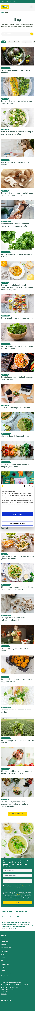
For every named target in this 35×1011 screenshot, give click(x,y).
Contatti (3, 994)
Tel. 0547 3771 (4, 987)
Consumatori (5, 1)
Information (28, 509)
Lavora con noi (5, 941)
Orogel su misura (5, 976)
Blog (2, 960)
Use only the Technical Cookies (17, 523)
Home (2, 12)
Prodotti (3, 954)
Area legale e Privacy (6, 947)
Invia (17, 902)
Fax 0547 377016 (14, 987)
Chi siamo (3, 938)
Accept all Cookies (17, 514)
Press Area (3, 944)
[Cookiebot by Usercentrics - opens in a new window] (24, 486)
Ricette (3, 957)
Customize (17, 518)
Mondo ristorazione (6, 973)
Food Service (13, 1)
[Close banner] (32, 486)
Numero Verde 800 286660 (7, 989)
